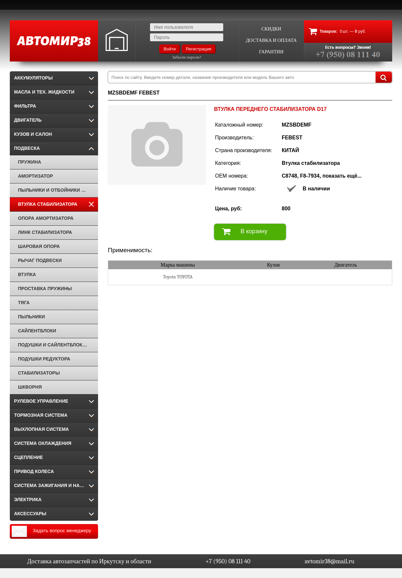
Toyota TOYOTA (178, 277)
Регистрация (198, 48)
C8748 (289, 176)
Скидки (271, 29)
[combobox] (250, 77)
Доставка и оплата (271, 40)
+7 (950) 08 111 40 (228, 561)
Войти (169, 48)
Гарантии (271, 52)
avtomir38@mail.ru (329, 561)
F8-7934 (310, 176)
